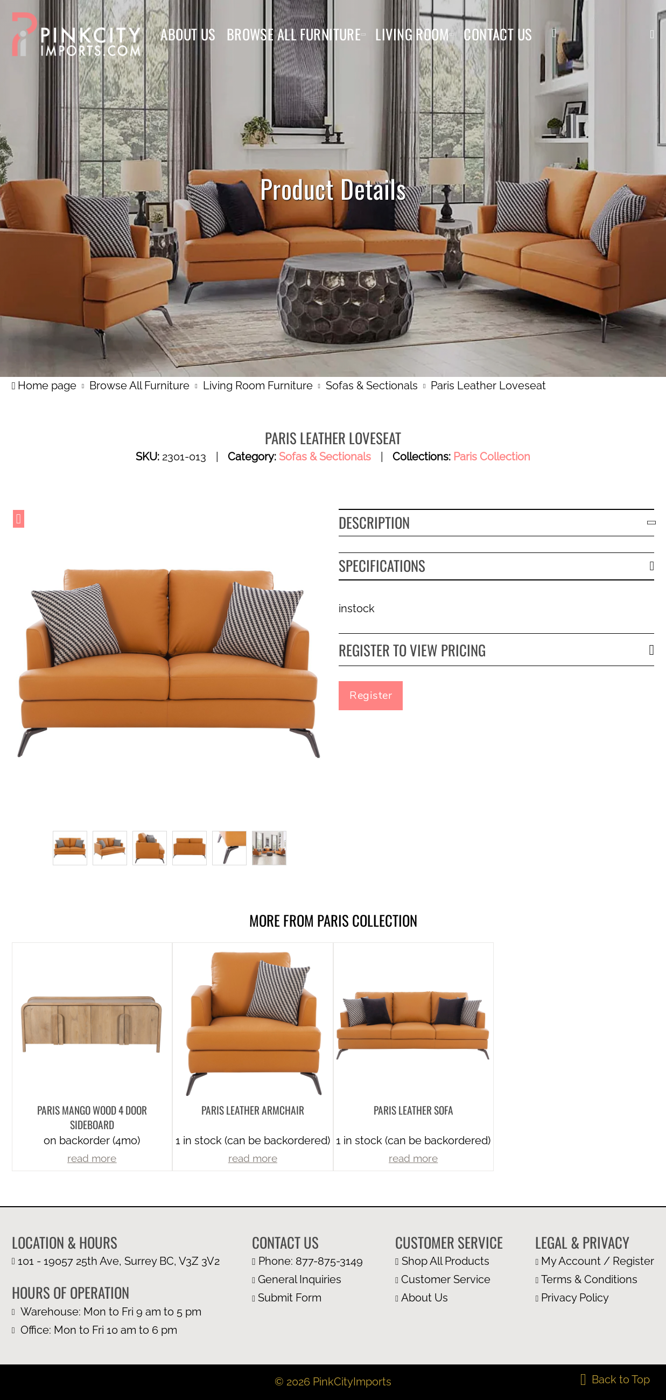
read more (91, 1158)
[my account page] (594, 1261)
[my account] (554, 34)
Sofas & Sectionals (372, 385)
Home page (44, 385)
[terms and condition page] (594, 1280)
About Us (187, 34)
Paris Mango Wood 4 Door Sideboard (92, 1117)
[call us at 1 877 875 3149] (307, 1261)
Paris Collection (491, 456)
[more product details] (92, 1022)
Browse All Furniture (294, 34)
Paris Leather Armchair (252, 1110)
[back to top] (615, 1379)
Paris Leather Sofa (413, 1110)
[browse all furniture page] (449, 1261)
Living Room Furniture (258, 385)
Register (370, 695)
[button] (652, 34)
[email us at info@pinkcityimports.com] (307, 1280)
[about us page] (449, 1298)
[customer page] (449, 1280)
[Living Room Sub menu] (451, 34)
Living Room (412, 34)
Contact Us (498, 34)
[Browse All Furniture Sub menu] (363, 34)
